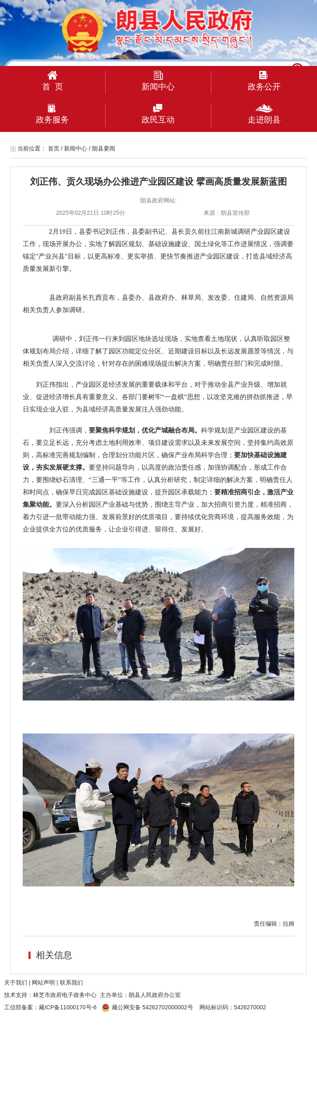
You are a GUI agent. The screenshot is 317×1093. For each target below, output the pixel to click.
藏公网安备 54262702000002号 (147, 1007)
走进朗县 (264, 114)
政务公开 (264, 81)
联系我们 (71, 982)
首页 (53, 148)
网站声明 (43, 982)
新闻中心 (158, 81)
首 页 (52, 81)
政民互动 (158, 114)
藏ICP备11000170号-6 (68, 1007)
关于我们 (15, 982)
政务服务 (52, 114)
